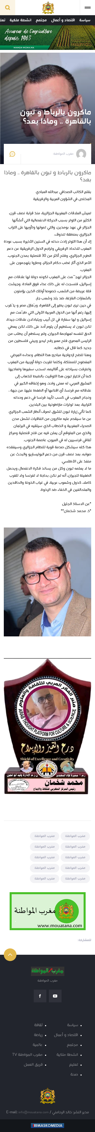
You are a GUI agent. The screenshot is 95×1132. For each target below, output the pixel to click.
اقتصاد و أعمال (63, 20)
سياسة (84, 20)
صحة (74, 1074)
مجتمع (41, 20)
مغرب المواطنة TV (27, 1055)
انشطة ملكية (20, 20)
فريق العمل (33, 1065)
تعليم (73, 1065)
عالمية (38, 1045)
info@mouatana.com (33, 1112)
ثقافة (38, 1025)
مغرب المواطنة (75, 836)
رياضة (38, 1035)
